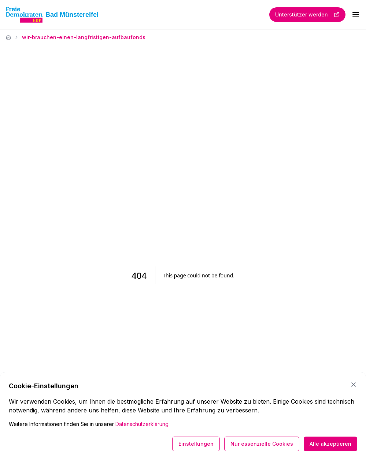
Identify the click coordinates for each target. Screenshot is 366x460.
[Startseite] (8, 37)
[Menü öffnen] (355, 14)
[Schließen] (353, 384)
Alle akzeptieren (330, 444)
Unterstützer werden (307, 14)
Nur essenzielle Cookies (261, 444)
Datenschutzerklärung (142, 424)
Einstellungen (196, 444)
